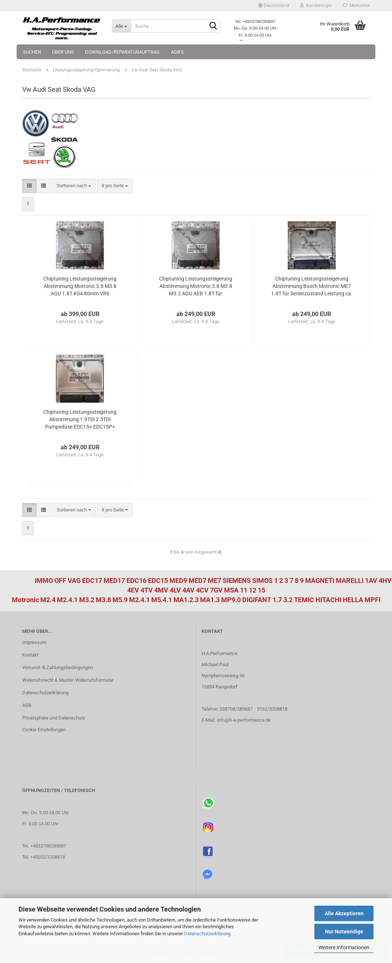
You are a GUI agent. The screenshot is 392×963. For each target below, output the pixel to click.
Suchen (32, 52)
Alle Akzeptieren (344, 913)
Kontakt (30, 655)
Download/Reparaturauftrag (122, 52)
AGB (26, 705)
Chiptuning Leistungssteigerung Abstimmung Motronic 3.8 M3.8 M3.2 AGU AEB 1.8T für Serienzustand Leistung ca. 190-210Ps (196, 286)
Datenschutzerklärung (207, 933)
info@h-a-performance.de (244, 720)
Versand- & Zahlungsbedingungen (57, 667)
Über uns (63, 52)
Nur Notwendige (344, 932)
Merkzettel (356, 5)
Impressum (34, 642)
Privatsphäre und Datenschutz (53, 718)
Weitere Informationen (343, 947)
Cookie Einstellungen (44, 729)
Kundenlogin (316, 5)
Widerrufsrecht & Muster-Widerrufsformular (68, 680)
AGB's (177, 52)
